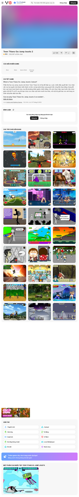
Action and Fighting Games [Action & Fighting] (14, 102)
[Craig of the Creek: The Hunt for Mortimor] (14, 178)
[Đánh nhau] (58, 447)
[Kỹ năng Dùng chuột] (21, 442)
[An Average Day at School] (14, 216)
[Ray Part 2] (39, 254)
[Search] (31, 2)
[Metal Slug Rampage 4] (39, 292)
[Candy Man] (39, 235)
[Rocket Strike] (14, 139)
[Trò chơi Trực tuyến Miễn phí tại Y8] (8, 2)
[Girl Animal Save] (64, 178)
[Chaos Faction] (39, 311)
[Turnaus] (14, 292)
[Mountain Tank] (14, 197)
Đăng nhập (63, 3)
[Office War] (39, 273)
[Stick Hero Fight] (39, 197)
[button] (8, 99)
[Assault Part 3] (14, 235)
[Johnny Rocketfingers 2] (14, 254)
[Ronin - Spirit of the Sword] (64, 273)
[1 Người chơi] (21, 427)
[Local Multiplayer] (58, 442)
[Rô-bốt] (21, 447)
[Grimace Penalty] (39, 178)
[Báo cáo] (67, 53)
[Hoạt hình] (21, 437)
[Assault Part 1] (39, 216)
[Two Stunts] (39, 139)
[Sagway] (64, 254)
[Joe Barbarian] (64, 235)
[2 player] (58, 427)
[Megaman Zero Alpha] (64, 311)
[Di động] (58, 432)
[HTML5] (58, 437)
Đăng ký (73, 3)
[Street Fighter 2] (64, 292)
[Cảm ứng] (21, 432)
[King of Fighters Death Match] (14, 311)
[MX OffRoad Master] (39, 159)
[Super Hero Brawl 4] (64, 159)
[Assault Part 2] (64, 216)
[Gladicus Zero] (14, 273)
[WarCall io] (14, 159)
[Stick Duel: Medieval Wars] (64, 139)
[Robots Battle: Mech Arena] (64, 197)
